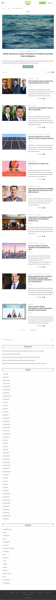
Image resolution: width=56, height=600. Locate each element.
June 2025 (5, 405)
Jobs (4, 554)
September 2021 (7, 515)
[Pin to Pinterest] (51, 72)
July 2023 (5, 478)
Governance (6, 545)
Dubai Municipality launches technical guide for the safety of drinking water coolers (21, 357)
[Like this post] (46, 72)
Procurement (41, 592)
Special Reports (6, 579)
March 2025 (6, 415)
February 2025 (6, 418)
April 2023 (5, 487)
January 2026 (6, 383)
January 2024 (6, 459)
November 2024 (6, 427)
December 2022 (6, 500)
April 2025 (5, 411)
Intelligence (6, 551)
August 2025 (6, 399)
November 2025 (6, 389)
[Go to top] (28, 598)
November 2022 (6, 503)
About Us (12, 592)
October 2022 (6, 506)
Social (4, 576)
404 (6, 592)
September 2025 (7, 396)
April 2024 (5, 449)
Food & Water (6, 542)
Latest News (6, 557)
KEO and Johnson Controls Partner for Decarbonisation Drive (39, 247)
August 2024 (6, 437)
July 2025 (5, 402)
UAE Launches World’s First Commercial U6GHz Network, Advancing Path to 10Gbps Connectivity (24, 363)
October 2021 (6, 512)
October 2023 (6, 468)
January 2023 (6, 497)
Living (4, 561)
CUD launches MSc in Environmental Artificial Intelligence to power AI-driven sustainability (23, 351)
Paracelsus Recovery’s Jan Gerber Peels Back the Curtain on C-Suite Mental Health (40, 190)
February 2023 (6, 493)
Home (3, 8)
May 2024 (5, 446)
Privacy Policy (32, 592)
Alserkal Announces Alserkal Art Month (11, 354)
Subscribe (42, 3)
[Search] (4, 3)
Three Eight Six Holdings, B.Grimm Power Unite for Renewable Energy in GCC (40, 219)
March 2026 (6, 377)
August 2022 (6, 509)
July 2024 (5, 440)
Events (4, 539)
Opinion (5, 567)
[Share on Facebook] (48, 72)
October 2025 (6, 393)
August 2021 (6, 519)
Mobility (5, 564)
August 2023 (6, 474)
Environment (6, 535)
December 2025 (6, 386)
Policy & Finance (7, 573)
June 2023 (5, 481)
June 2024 (5, 443)
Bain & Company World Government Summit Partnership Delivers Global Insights (40, 308)
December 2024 (6, 424)
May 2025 (5, 408)
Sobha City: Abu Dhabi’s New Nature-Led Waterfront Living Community (18, 360)
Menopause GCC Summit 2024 (38, 163)
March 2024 (6, 452)
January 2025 (6, 421)
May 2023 (5, 484)
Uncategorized (6, 583)
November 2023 (6, 465)
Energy (4, 532)
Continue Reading (28, 66)
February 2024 (6, 456)
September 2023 (7, 471)
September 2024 (7, 434)
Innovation (23, 592)
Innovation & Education (8, 548)
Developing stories (7, 529)
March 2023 (6, 490)
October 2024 (6, 430)
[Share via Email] (53, 72)
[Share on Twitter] (49, 72)
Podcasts (5, 570)
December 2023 (6, 462)
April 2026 (5, 374)
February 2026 (6, 380)
